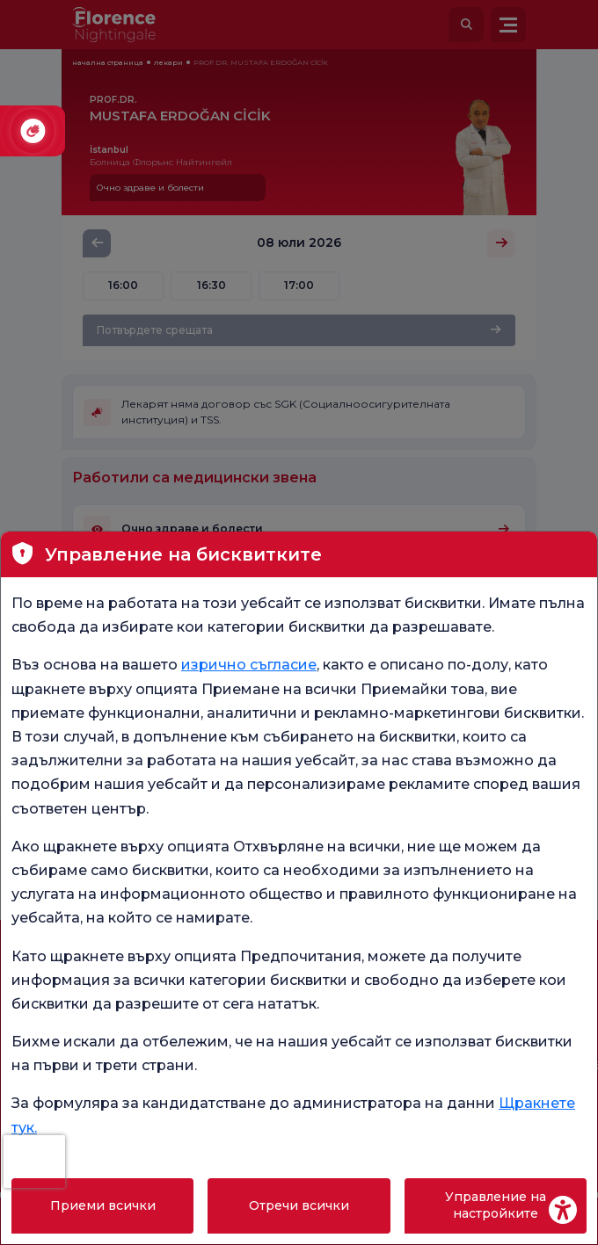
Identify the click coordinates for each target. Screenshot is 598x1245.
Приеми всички (103, 1205)
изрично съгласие (249, 664)
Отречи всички (299, 1205)
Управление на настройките (495, 1205)
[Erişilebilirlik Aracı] (562, 1209)
